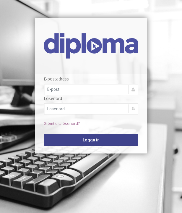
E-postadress (56, 79)
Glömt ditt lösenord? (62, 123)
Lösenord (53, 98)
